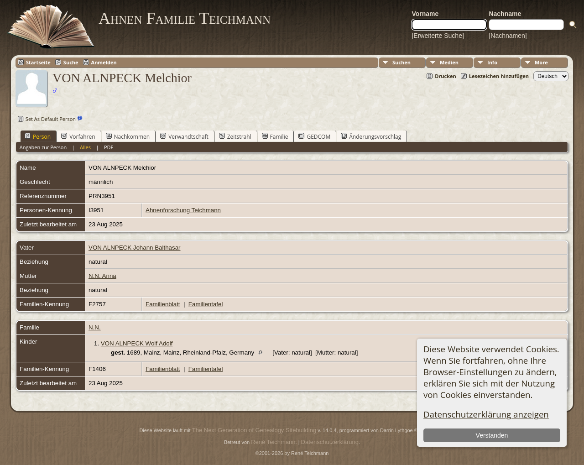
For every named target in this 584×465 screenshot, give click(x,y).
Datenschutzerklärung (330, 442)
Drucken (445, 76)
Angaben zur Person (43, 147)
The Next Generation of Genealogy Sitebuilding (254, 430)
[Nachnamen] (508, 35)
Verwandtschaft (184, 136)
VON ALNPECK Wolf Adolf (137, 343)
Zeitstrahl (235, 136)
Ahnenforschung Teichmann (183, 210)
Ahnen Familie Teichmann (185, 18)
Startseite (38, 62)
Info (492, 62)
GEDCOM (314, 136)
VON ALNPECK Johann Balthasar (135, 247)
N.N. (95, 327)
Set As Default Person (46, 118)
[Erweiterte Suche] (438, 35)
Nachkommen (128, 136)
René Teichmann (273, 442)
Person (38, 136)
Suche (70, 62)
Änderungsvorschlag (371, 136)
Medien (449, 62)
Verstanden (491, 435)
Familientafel (205, 304)
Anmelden (104, 62)
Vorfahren (78, 136)
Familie (275, 136)
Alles (85, 147)
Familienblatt (163, 304)
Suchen (401, 62)
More (541, 62)
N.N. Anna (102, 275)
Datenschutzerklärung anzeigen (486, 414)
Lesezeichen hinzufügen (499, 76)
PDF (108, 147)
